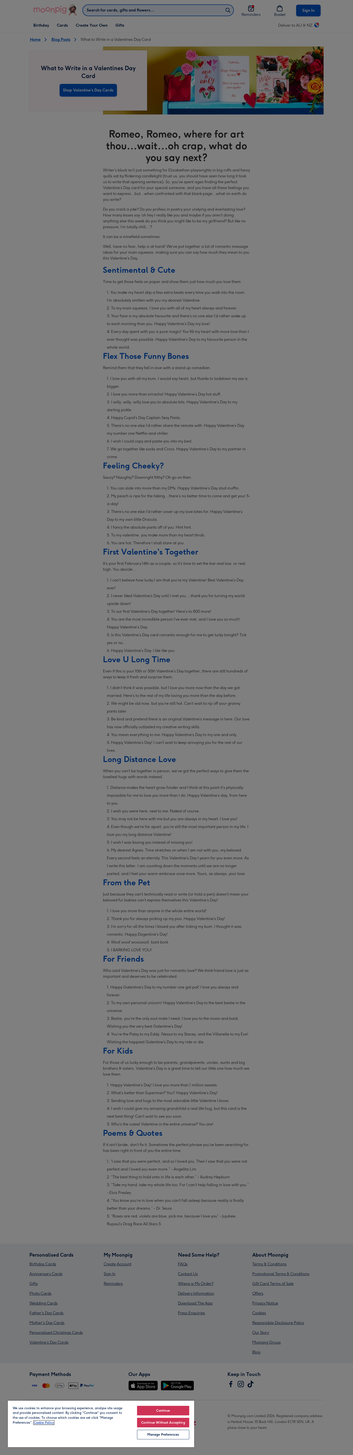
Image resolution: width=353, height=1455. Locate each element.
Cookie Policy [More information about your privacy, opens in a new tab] (44, 1422)
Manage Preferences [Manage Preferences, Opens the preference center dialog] (163, 1434)
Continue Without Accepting (163, 1422)
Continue (163, 1410)
